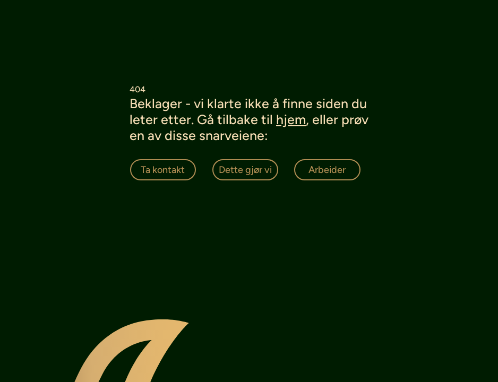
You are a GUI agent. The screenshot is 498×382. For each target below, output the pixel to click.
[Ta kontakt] (163, 169)
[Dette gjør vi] (245, 169)
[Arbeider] (327, 169)
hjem (291, 119)
